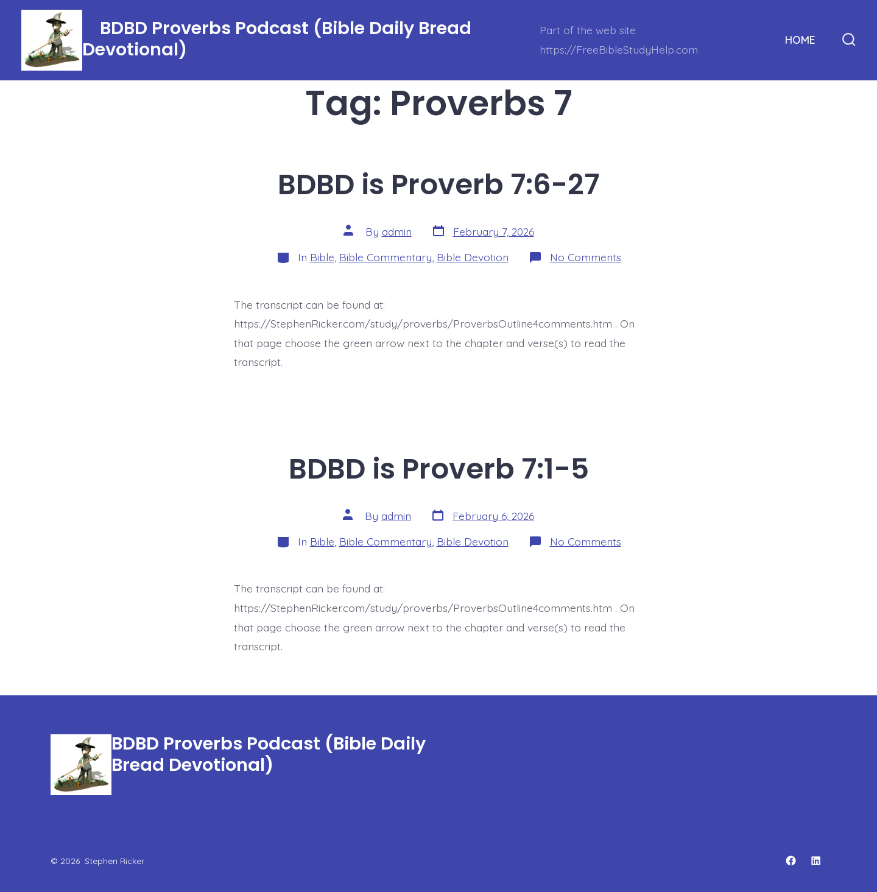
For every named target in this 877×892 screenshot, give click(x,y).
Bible (322, 257)
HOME (800, 39)
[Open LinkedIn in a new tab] (815, 860)
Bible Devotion (473, 257)
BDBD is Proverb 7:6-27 (438, 184)
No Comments (585, 257)
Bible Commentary (385, 257)
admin (397, 231)
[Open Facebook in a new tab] (790, 860)
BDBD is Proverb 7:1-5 (439, 468)
